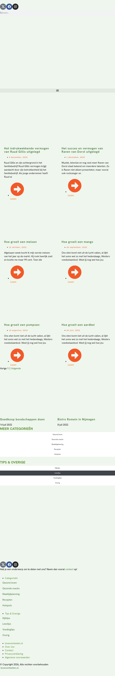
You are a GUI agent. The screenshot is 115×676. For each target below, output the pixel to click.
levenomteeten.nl (10, 667)
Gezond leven (57, 434)
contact (69, 569)
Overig (57, 483)
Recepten (57, 449)
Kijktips (57, 468)
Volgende (16, 368)
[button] (57, 91)
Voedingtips (57, 478)
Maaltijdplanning (57, 444)
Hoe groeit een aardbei (78, 325)
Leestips (57, 473)
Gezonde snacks (57, 439)
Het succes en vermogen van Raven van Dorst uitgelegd (82, 150)
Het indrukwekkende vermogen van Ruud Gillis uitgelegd (26, 150)
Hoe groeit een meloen (20, 242)
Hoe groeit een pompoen (22, 325)
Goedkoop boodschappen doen (22, 419)
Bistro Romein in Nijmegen (76, 419)
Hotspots (57, 454)
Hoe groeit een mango (77, 242)
